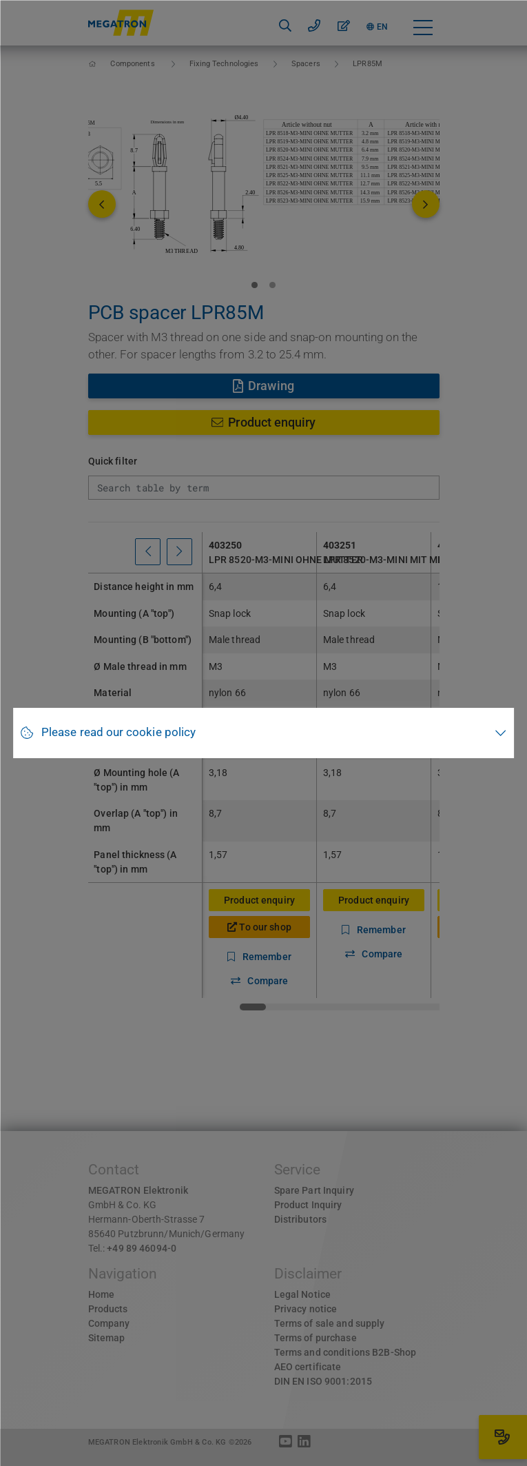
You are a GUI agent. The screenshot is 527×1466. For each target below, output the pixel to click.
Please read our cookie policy (118, 732)
